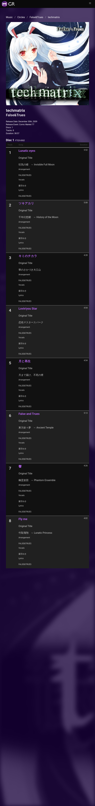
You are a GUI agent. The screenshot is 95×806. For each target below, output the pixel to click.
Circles (21, 17)
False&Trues (36, 17)
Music (9, 17)
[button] (90, 3)
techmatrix (54, 17)
